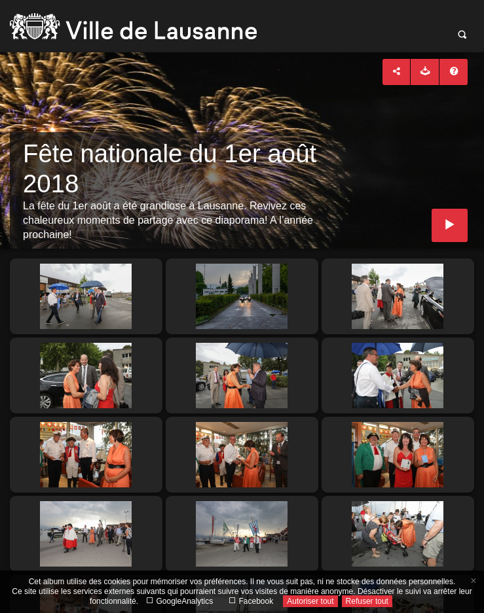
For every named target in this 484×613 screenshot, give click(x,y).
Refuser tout (367, 601)
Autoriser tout (310, 601)
